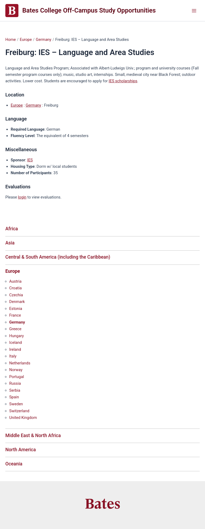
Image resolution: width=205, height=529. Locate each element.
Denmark (17, 301)
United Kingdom (23, 417)
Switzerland (19, 411)
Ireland (15, 349)
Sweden (16, 404)
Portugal (16, 376)
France (15, 315)
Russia (15, 383)
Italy (13, 356)
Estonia (15, 308)
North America (20, 449)
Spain (14, 397)
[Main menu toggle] (194, 10)
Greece (15, 328)
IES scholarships (123, 81)
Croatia (15, 288)
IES (30, 160)
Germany (33, 105)
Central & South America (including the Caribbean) (57, 257)
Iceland (15, 342)
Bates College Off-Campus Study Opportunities (89, 10)
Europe (17, 105)
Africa (11, 228)
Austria (15, 281)
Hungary (16, 335)
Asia (10, 243)
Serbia (14, 390)
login (22, 197)
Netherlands (19, 363)
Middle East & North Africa (33, 435)
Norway (15, 369)
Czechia (16, 295)
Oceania (13, 463)
